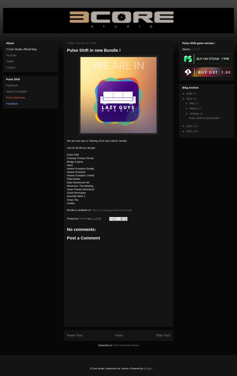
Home (119, 335)
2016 (189, 93)
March (193, 108)
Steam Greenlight (16, 91)
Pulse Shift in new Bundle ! (205, 118)
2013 (189, 126)
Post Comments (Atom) (126, 345)
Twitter (10, 61)
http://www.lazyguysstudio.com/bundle (112, 210)
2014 (189, 98)
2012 (189, 131)
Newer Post (74, 335)
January (194, 113)
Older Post (163, 335)
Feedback (12, 103)
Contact (10, 67)
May (192, 103)
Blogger (148, 368)
